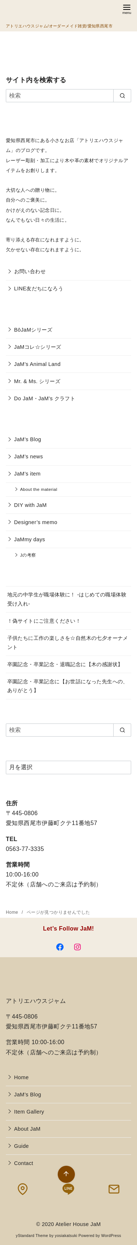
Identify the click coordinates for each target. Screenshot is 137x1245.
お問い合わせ (30, 271)
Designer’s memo (35, 522)
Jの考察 (28, 555)
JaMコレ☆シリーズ (37, 347)
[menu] (127, 8)
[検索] (68, 95)
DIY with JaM (30, 505)
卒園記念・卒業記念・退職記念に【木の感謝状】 (65, 664)
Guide (21, 1146)
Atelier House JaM (78, 1224)
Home (12, 912)
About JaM (27, 1129)
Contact (23, 1163)
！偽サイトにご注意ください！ (44, 621)
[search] (122, 95)
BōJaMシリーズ (33, 330)
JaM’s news (28, 456)
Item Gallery (29, 1112)
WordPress (111, 1236)
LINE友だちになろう (38, 288)
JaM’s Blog (27, 439)
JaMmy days (29, 539)
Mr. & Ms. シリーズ (37, 381)
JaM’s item (27, 474)
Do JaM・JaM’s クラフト (45, 398)
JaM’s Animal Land (37, 364)
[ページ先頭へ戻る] (66, 1174)
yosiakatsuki (66, 1236)
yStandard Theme (32, 1236)
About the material (38, 489)
